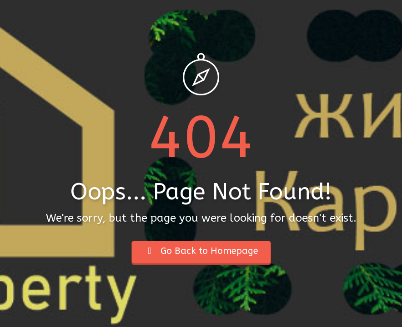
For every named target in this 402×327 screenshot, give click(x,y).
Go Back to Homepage (201, 251)
